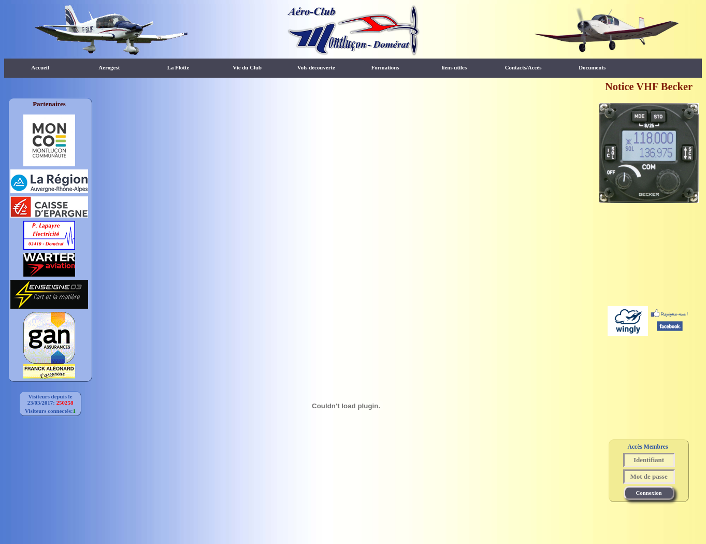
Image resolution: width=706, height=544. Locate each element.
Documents (592, 67)
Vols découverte (316, 67)
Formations (385, 67)
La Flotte (178, 67)
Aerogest (109, 67)
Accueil (40, 67)
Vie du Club (247, 67)
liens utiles (454, 67)
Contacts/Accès (523, 67)
